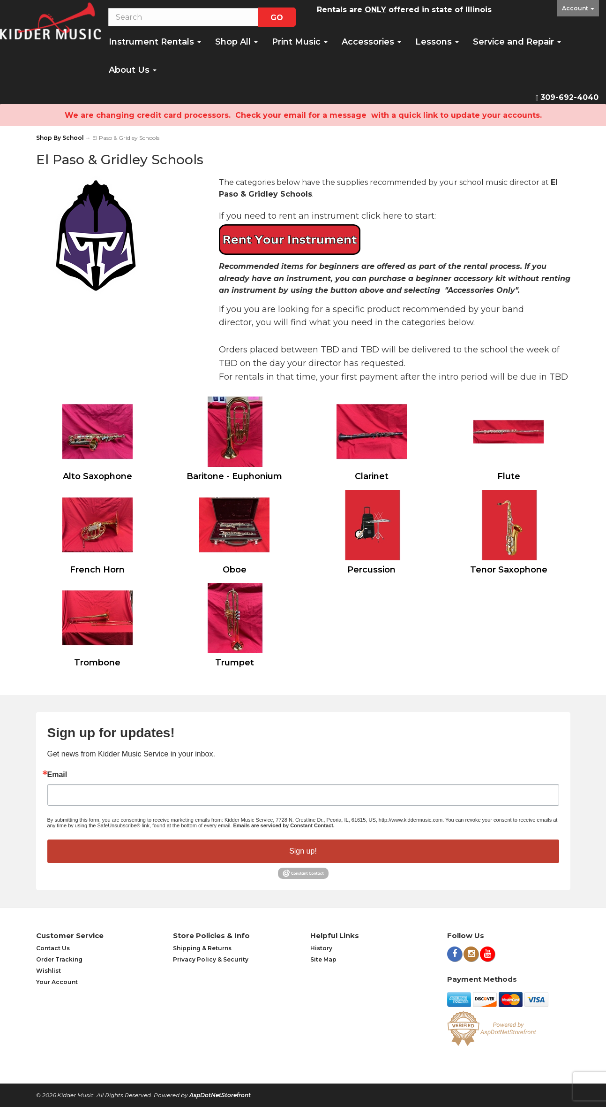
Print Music (300, 42)
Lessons (437, 42)
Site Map (323, 959)
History (321, 948)
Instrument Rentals (155, 42)
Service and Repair (517, 42)
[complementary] (538, 1055)
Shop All (236, 42)
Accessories (371, 42)
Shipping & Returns (202, 948)
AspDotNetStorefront (220, 1095)
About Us (133, 70)
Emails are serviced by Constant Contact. (283, 825)
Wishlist (48, 970)
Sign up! (303, 851)
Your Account (57, 981)
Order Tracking (59, 959)
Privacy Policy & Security (210, 959)
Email (57, 775)
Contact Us (53, 948)
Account (578, 8)
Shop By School (60, 137)
